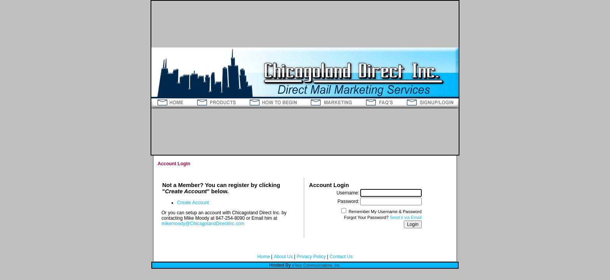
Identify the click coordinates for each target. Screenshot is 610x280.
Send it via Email (406, 217)
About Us (283, 256)
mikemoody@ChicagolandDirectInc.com (203, 223)
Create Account (193, 202)
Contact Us (341, 256)
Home (264, 256)
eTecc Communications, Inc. (316, 265)
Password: (348, 201)
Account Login (174, 163)
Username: (348, 193)
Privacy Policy (311, 256)
